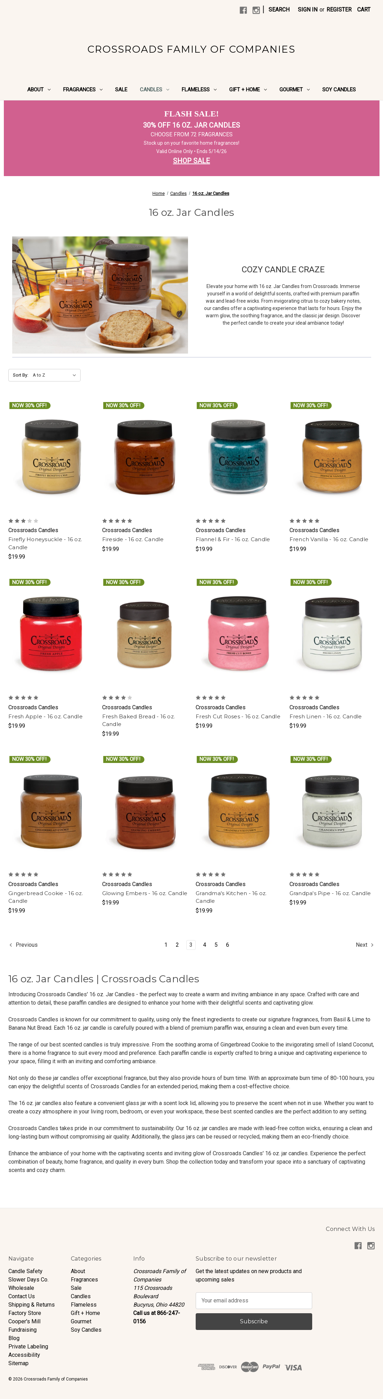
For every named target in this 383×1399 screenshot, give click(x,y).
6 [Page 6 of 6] (227, 945)
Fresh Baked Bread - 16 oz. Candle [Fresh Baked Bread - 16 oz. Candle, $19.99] (138, 720)
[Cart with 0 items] (364, 10)
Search (279, 9)
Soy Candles (339, 89)
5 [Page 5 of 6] (216, 945)
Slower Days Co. (28, 1279)
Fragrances (83, 89)
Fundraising (22, 1329)
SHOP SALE (191, 161)
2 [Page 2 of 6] (177, 945)
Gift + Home (248, 89)
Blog (14, 1338)
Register (339, 9)
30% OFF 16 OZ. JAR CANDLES (191, 125)
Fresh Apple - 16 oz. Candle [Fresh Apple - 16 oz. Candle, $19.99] (45, 716)
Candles (154, 89)
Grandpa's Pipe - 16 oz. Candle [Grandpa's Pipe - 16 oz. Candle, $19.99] (330, 893)
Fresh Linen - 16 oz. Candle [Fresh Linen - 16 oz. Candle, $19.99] (326, 716)
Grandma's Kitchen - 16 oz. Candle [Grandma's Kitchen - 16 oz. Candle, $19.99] (231, 897)
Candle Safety (25, 1271)
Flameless (199, 89)
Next (365, 945)
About (39, 89)
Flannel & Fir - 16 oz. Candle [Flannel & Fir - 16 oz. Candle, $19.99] (233, 539)
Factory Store (24, 1313)
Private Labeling (28, 1346)
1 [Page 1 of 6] (165, 945)
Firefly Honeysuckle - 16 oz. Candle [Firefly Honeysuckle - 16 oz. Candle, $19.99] (45, 543)
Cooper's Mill (24, 1321)
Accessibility (24, 1355)
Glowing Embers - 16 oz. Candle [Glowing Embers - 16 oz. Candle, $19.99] (145, 893)
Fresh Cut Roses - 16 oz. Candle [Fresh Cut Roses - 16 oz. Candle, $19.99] (238, 716)
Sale (121, 89)
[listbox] (56, 375)
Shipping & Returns (31, 1304)
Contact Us (21, 1296)
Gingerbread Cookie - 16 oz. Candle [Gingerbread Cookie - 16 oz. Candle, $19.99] (45, 897)
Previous (23, 945)
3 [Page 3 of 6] (191, 945)
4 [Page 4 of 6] (204, 945)
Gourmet (294, 89)
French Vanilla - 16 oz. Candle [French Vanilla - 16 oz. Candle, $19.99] (329, 539)
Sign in (307, 9)
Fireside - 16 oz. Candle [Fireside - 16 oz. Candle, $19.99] (133, 539)
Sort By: (20, 375)
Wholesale (21, 1288)
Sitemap (18, 1363)
